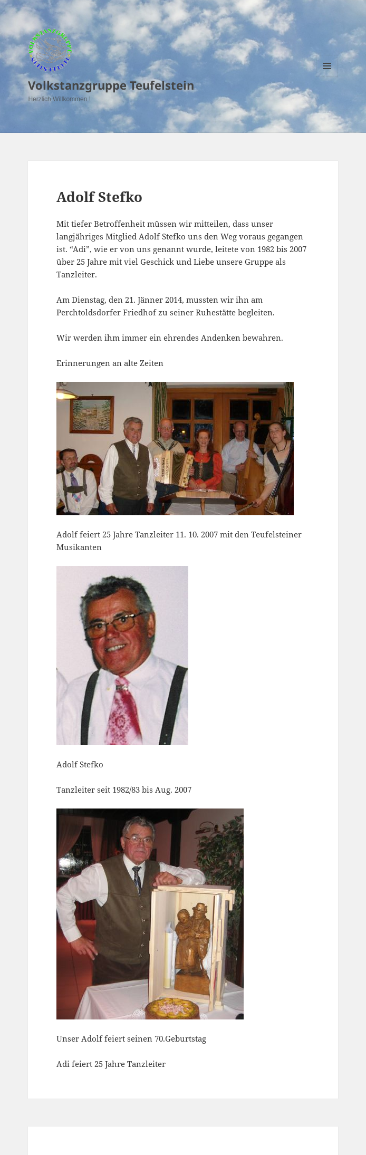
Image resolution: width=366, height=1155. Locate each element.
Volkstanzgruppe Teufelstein (111, 85)
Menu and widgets (327, 76)
